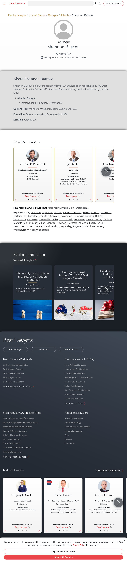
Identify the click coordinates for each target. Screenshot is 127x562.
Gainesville (44, 219)
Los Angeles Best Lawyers (76, 369)
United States (37, 15)
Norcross (72, 222)
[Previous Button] (15, 174)
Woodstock (42, 229)
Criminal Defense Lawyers (15, 435)
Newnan (61, 222)
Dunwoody (19, 219)
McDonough (30, 222)
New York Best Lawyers (75, 365)
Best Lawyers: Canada (13, 369)
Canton (95, 212)
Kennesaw (79, 219)
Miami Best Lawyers (74, 398)
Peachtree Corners (23, 226)
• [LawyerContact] (36, 199)
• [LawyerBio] (32, 199)
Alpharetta (47, 212)
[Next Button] (50, 174)
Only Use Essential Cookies (63, 551)
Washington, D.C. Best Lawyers (79, 377)
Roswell (39, 226)
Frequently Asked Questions (78, 427)
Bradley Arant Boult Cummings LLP (32, 170)
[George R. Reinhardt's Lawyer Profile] (32, 158)
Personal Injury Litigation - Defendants (68, 207)
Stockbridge (88, 226)
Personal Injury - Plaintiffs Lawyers (18, 418)
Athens (58, 212)
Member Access (71, 349)
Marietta (17, 222)
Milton (42, 222)
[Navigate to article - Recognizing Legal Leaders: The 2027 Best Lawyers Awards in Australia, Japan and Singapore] (73, 292)
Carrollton (106, 212)
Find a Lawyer (17, 15)
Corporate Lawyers (12, 443)
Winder (31, 229)
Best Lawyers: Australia (13, 373)
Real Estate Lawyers (12, 452)
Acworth (36, 212)
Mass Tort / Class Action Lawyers (17, 427)
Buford (86, 212)
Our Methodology (73, 422)
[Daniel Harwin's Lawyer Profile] (63, 489)
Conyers (54, 216)
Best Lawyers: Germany (13, 382)
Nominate (43, 349)
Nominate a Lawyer (74, 431)
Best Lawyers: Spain (12, 377)
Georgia (53, 15)
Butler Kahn (73, 170)
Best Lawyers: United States (15, 365)
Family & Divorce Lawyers (15, 431)
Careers (68, 439)
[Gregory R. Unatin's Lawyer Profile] (22, 489)
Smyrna (77, 226)
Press (67, 435)
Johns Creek (66, 219)
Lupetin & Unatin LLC (22, 501)
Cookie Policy (79, 545)
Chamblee (32, 216)
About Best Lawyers (74, 418)
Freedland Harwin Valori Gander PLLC (63, 501)
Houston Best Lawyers (75, 382)
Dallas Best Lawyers (74, 386)
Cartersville (19, 216)
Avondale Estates (72, 212)
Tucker (99, 226)
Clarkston (44, 216)
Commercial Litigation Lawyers (17, 448)
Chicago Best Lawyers (75, 373)
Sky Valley (66, 226)
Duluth (99, 216)
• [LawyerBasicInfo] (29, 199)
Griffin (54, 219)
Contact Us (70, 443)
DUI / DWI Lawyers (11, 439)
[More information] (39, 196)
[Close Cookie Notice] (124, 540)
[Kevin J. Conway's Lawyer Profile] (104, 489)
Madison (107, 219)
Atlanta (65, 15)
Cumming (78, 216)
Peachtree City (97, 222)
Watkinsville (19, 229)
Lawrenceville (93, 219)
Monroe (51, 222)
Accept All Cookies (64, 557)
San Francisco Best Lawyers (77, 390)
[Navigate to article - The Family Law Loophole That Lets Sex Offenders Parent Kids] (32, 292)
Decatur (89, 216)
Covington (66, 216)
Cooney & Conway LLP (104, 501)
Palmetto (83, 222)
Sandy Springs (52, 226)
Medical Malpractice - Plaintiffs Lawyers (21, 422)
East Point (32, 219)
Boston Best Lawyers (74, 394)
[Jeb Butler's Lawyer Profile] (73, 158)
